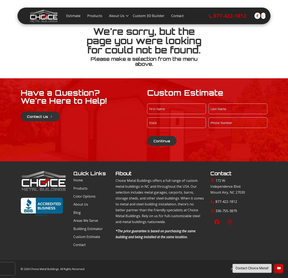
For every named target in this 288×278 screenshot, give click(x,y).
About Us (80, 204)
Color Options (84, 196)
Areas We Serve (85, 220)
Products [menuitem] (94, 15)
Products (80, 188)
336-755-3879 (226, 211)
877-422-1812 (229, 15)
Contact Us (40, 116)
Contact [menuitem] (177, 15)
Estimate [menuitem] (73, 15)
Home (78, 180)
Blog (77, 212)
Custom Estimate (86, 236)
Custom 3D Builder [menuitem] (148, 15)
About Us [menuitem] (116, 15)
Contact (79, 244)
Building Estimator (88, 228)
